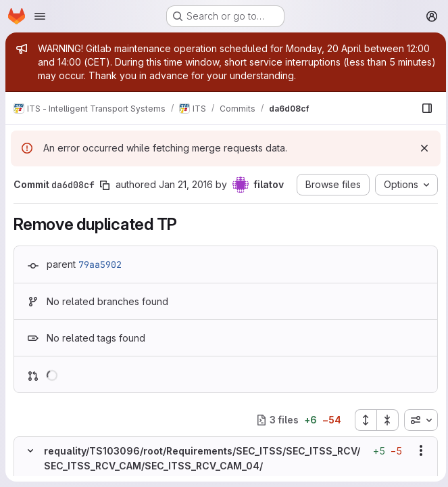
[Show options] (417, 450)
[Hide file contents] (30, 450)
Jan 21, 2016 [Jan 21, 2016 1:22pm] (186, 184)
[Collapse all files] (384, 420)
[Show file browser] (423, 108)
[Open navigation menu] (40, 16)
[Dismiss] (421, 148)
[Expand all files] (362, 420)
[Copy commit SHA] (105, 185)
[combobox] (417, 420)
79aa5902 (100, 264)
